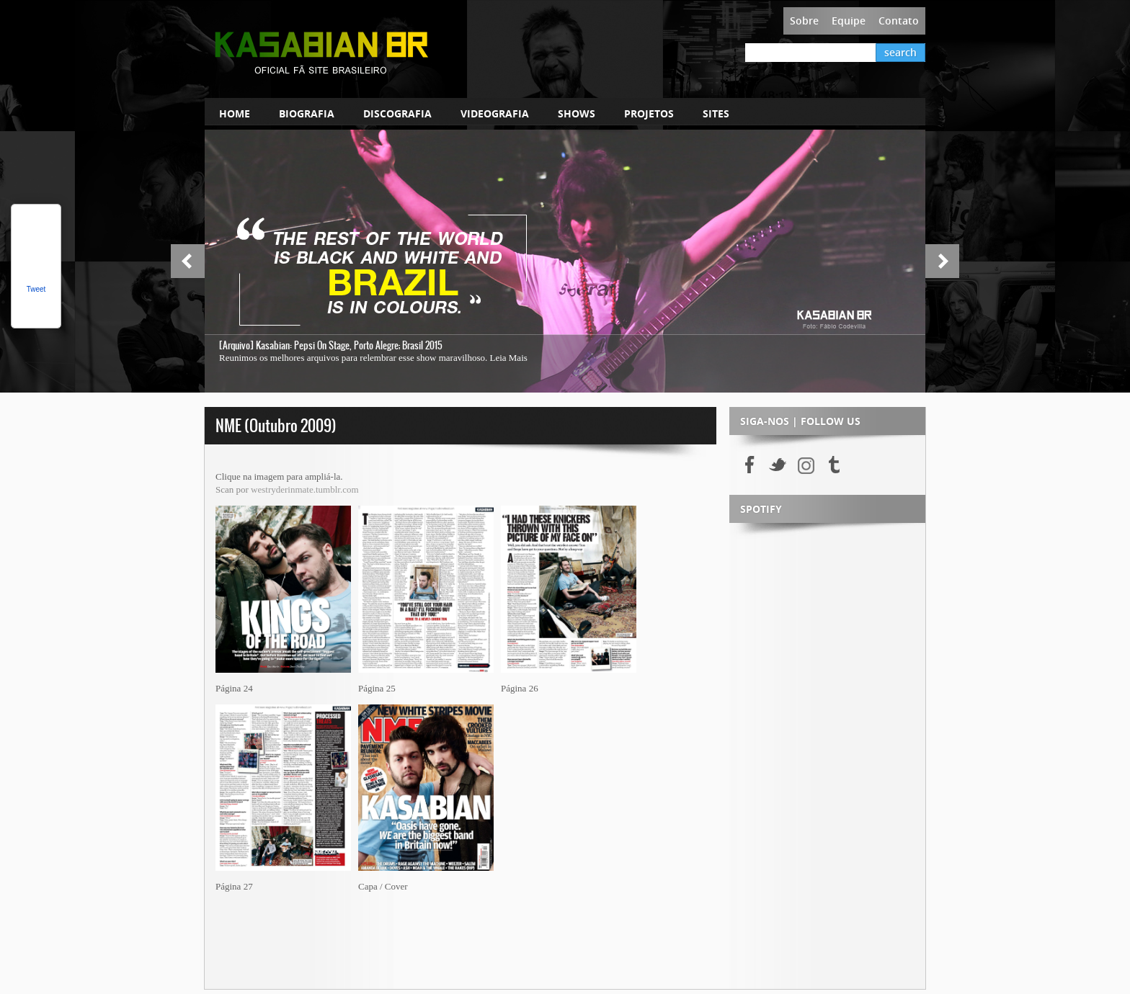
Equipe (849, 20)
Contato (898, 20)
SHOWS (576, 113)
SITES (716, 113)
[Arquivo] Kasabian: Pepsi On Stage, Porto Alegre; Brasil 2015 (330, 345)
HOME (234, 113)
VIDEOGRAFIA (495, 113)
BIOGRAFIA (306, 113)
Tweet (36, 289)
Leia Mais (508, 357)
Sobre (804, 20)
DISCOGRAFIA (397, 113)
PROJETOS (649, 113)
